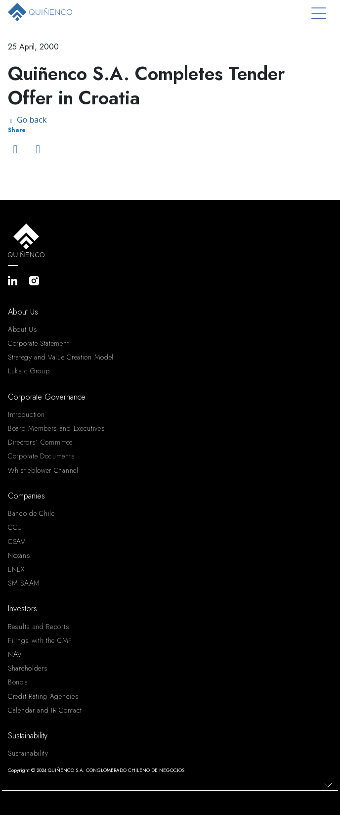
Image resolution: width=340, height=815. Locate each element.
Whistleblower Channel (43, 470)
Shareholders (27, 668)
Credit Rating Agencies (43, 696)
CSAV (17, 541)
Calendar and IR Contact (45, 710)
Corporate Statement (38, 343)
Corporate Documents (41, 456)
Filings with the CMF (40, 640)
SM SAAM (24, 583)
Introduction (26, 414)
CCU (15, 527)
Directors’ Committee (40, 442)
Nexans (19, 555)
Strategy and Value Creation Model (61, 357)
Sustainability (28, 753)
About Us (23, 329)
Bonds (18, 682)
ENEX (16, 569)
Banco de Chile (31, 513)
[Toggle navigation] (318, 13)
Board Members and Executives (56, 428)
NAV (15, 654)
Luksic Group (28, 371)
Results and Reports (38, 627)
